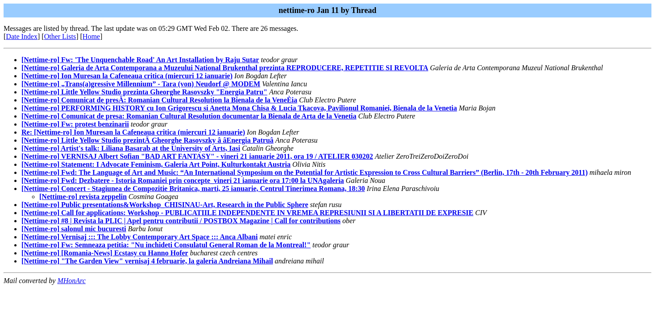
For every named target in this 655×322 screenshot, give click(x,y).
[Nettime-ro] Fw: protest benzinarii (75, 124)
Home (91, 36)
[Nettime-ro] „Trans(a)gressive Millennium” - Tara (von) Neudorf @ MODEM (140, 84)
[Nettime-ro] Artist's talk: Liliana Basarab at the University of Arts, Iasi (130, 148)
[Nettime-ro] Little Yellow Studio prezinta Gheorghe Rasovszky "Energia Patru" (144, 92)
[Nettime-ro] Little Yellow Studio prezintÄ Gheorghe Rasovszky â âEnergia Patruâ (147, 140)
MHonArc (71, 280)
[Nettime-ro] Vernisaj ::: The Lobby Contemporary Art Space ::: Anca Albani (139, 237)
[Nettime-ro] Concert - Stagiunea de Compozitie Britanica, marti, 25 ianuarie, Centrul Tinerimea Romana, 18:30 (193, 188)
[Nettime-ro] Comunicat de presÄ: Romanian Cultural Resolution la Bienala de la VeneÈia (159, 100)
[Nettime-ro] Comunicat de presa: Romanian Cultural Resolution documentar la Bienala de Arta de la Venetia (188, 116)
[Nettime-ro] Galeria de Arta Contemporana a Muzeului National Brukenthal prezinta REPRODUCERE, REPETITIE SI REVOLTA (224, 68)
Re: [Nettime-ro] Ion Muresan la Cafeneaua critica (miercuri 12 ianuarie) (133, 132)
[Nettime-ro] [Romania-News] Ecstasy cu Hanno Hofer (104, 253)
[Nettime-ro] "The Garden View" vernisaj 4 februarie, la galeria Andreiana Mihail (147, 261)
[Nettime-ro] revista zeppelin (83, 196)
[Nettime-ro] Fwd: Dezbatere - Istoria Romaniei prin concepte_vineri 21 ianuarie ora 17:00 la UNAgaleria (182, 180)
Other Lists (60, 36)
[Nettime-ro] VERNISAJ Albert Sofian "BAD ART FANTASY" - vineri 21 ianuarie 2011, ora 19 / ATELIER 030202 (197, 156)
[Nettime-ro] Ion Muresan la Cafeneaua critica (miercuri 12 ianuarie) (127, 76)
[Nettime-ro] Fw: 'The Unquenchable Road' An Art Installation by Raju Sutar (140, 60)
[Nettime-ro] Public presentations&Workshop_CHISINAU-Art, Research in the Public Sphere (164, 204)
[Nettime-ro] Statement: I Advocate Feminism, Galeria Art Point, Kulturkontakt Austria (156, 164)
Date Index (22, 36)
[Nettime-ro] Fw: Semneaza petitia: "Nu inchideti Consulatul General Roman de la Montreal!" (166, 245)
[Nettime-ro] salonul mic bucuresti (73, 229)
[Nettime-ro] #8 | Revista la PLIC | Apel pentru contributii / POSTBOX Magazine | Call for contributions (181, 221)
